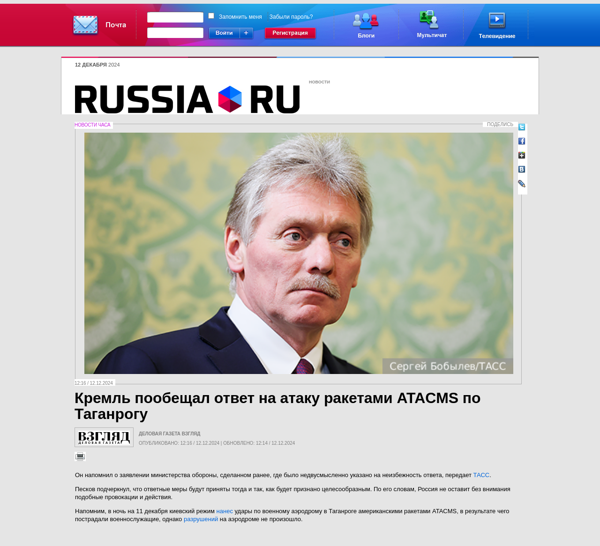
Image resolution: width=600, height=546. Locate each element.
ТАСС (481, 475)
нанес (225, 511)
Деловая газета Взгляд (169, 433)
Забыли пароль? (291, 17)
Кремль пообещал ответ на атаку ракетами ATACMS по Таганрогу (277, 406)
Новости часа (92, 124)
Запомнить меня (240, 17)
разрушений (201, 519)
